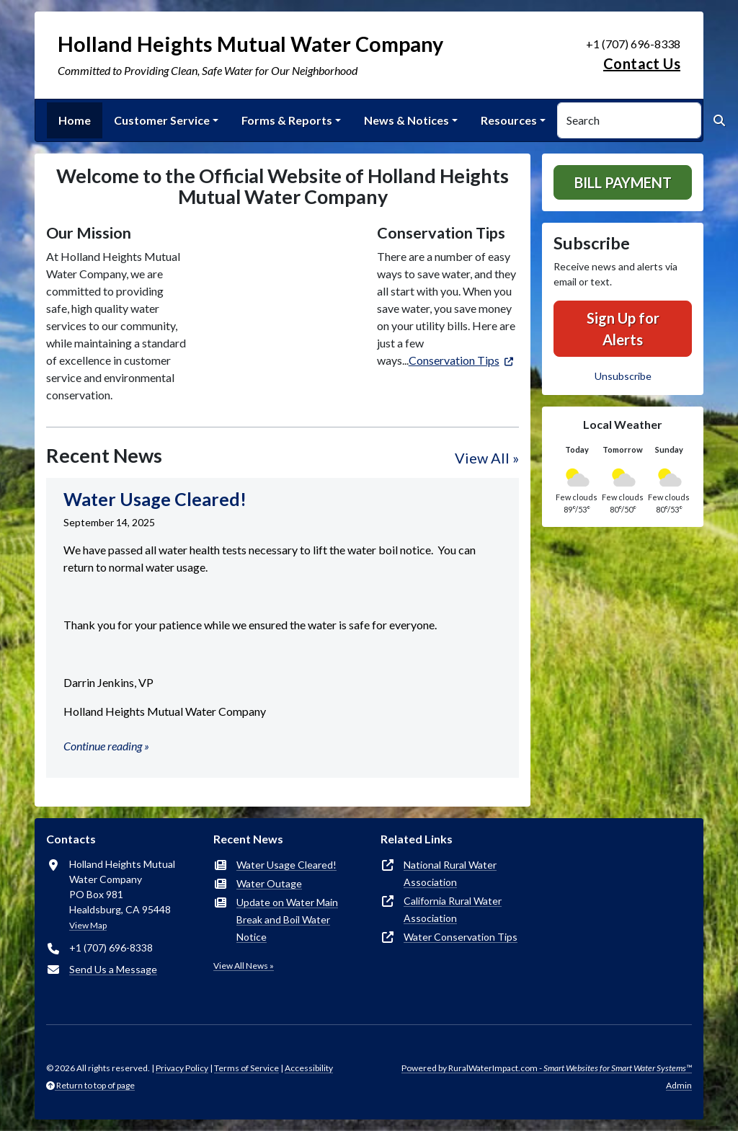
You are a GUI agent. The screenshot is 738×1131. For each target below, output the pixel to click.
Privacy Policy (182, 1068)
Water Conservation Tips (460, 937)
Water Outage (269, 883)
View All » (487, 458)
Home (74, 120)
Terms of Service (246, 1068)
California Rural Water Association (453, 909)
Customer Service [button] (162, 120)
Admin (679, 1085)
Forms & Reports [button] (286, 120)
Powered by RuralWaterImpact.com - (546, 1068)
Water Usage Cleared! (286, 865)
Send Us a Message (113, 969)
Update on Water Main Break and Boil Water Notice (287, 919)
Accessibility (309, 1068)
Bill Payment (623, 182)
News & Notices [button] (406, 120)
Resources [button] (509, 120)
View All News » (243, 965)
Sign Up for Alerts (623, 328)
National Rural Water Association (450, 873)
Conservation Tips (454, 360)
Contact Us (641, 63)
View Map (88, 925)
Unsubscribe (623, 376)
